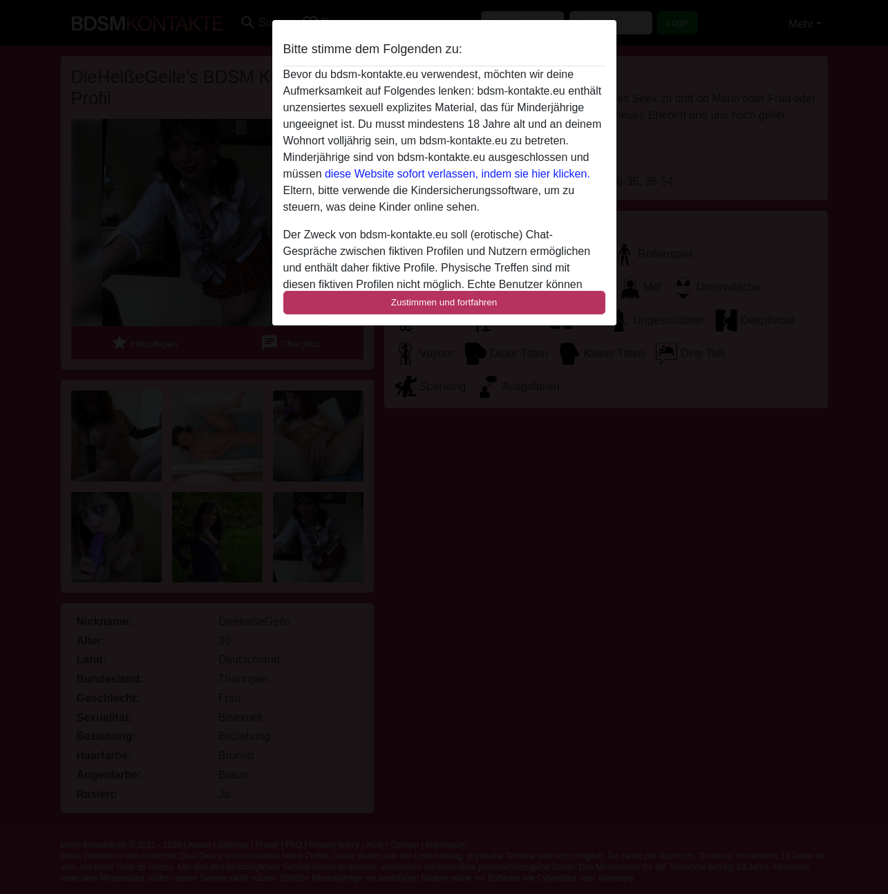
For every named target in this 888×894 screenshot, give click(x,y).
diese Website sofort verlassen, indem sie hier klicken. (457, 174)
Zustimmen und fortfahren (444, 302)
